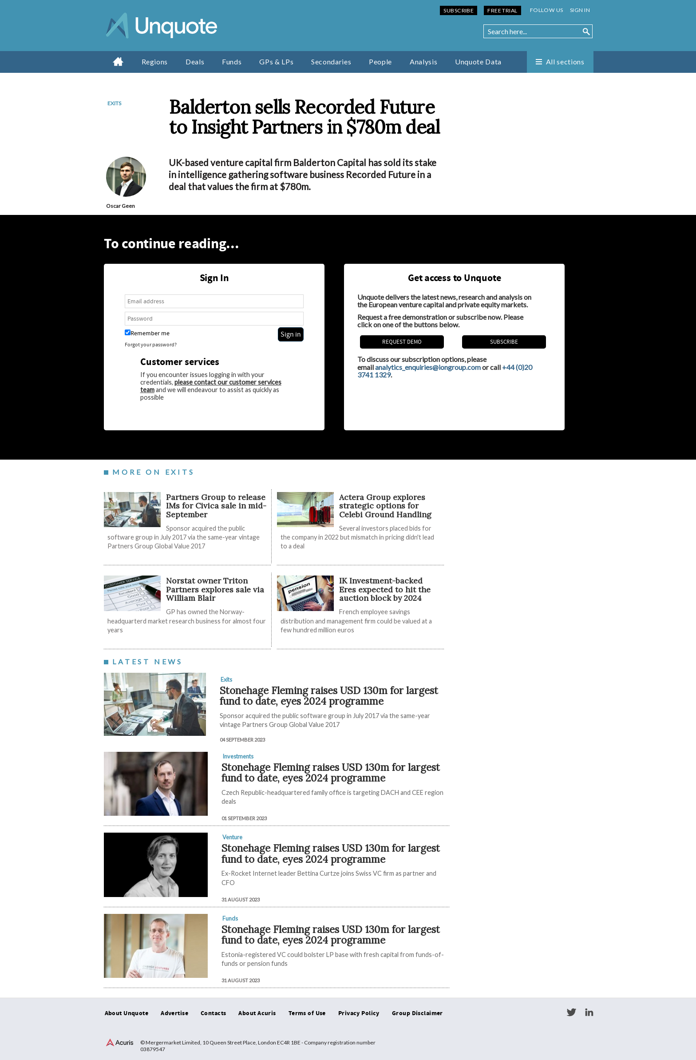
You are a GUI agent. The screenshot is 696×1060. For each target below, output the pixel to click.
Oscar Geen (120, 205)
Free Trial (502, 10)
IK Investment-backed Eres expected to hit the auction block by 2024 (385, 589)
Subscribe (458, 10)
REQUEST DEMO (402, 341)
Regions (155, 61)
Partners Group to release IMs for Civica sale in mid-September (216, 506)
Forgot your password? (151, 344)
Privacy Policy (359, 1013)
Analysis (423, 61)
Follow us (546, 10)
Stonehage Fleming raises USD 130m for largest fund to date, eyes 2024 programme (329, 696)
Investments (237, 756)
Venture (232, 837)
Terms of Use (307, 1013)
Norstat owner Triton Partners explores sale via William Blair (215, 589)
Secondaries (331, 61)
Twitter (571, 1012)
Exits (114, 103)
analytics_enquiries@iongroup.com (428, 367)
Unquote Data (478, 61)
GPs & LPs (276, 61)
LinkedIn (589, 1012)
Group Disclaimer (417, 1013)
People (380, 61)
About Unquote (127, 1013)
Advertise (174, 1013)
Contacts (213, 1013)
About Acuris (257, 1013)
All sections (565, 61)
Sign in (580, 10)
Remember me (147, 333)
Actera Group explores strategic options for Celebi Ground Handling (385, 506)
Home (118, 61)
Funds (231, 61)
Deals (195, 61)
